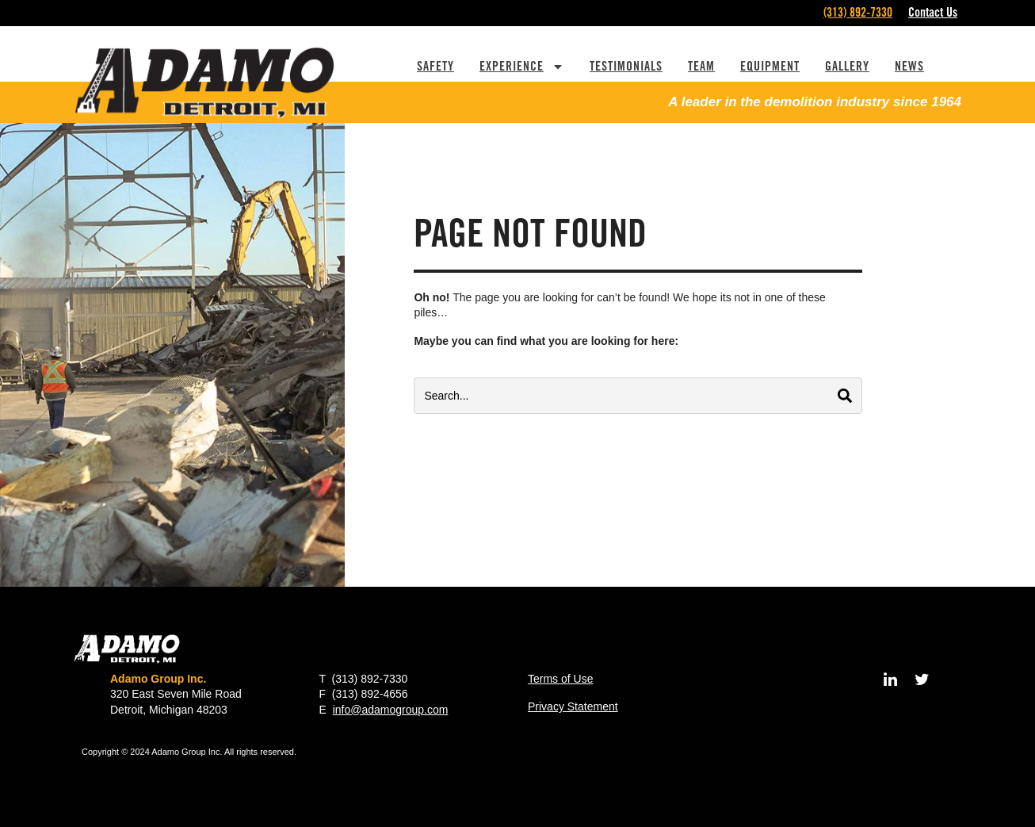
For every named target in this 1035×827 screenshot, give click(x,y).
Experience (521, 66)
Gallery (847, 66)
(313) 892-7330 (857, 12)
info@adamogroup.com (391, 709)
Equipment (770, 66)
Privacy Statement (573, 706)
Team (701, 66)
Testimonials (626, 66)
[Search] (844, 395)
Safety (435, 66)
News (909, 66)
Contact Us (932, 12)
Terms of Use (560, 678)
